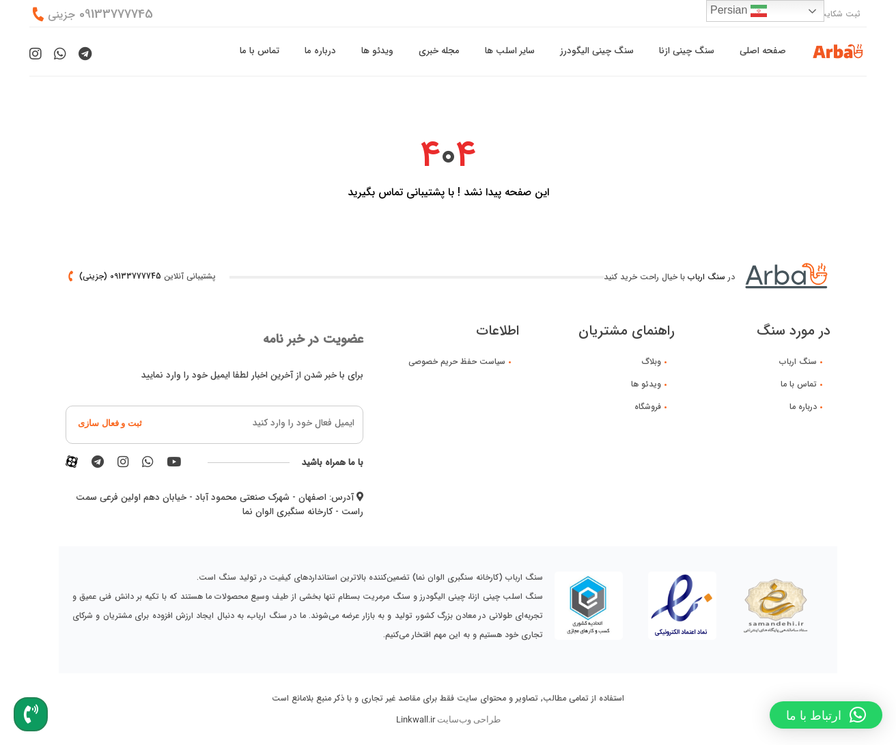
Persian (738, 11)
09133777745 (100, 15)
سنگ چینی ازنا (686, 51)
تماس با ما (259, 51)
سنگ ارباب (706, 276)
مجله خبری (439, 51)
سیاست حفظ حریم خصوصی (456, 361)
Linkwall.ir (415, 719)
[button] (826, 715)
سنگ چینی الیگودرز (597, 51)
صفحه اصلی (763, 51)
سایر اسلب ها (510, 51)
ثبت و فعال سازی (110, 423)
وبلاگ (651, 361)
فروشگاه (647, 406)
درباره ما (320, 51)
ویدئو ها (377, 51)
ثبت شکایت (839, 14)
